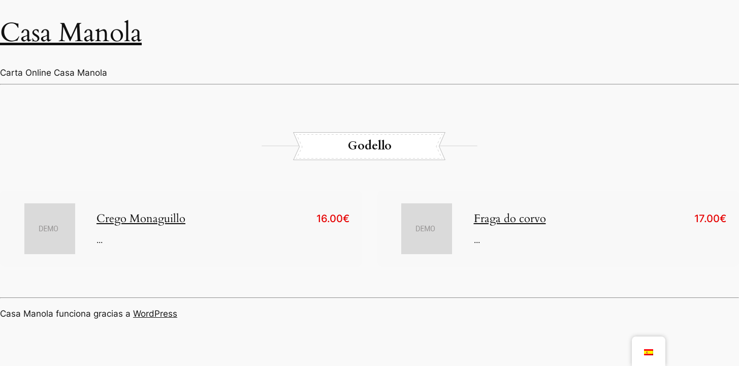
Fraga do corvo (510, 218)
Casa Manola (71, 33)
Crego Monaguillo (141, 218)
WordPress (155, 314)
